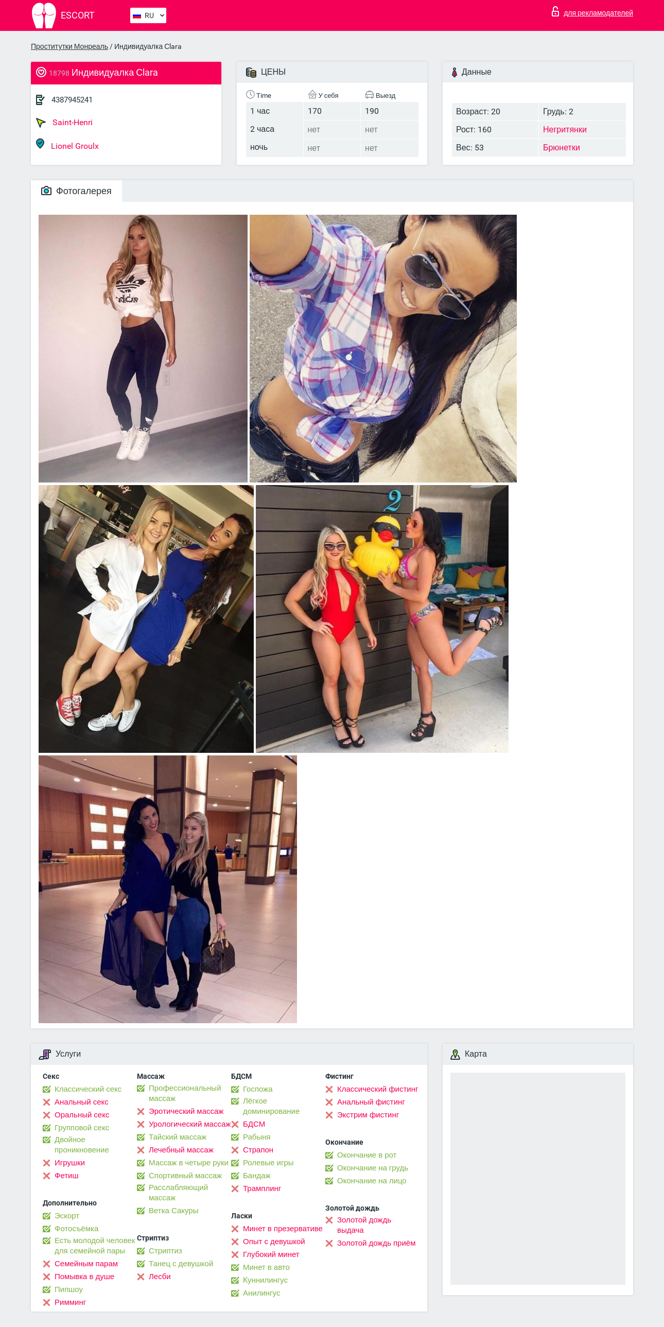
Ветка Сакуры (173, 1210)
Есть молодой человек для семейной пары (95, 1245)
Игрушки (70, 1162)
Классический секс (88, 1089)
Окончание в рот (366, 1155)
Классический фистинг (377, 1089)
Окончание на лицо (372, 1180)
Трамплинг (262, 1188)
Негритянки (565, 129)
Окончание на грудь (372, 1168)
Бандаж (257, 1175)
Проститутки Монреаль (69, 46)
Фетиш (67, 1175)
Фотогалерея (76, 190)
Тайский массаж (177, 1137)
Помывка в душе (84, 1276)
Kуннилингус (265, 1280)
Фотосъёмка (76, 1228)
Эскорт (67, 1215)
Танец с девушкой (181, 1263)
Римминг (70, 1302)
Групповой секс (82, 1127)
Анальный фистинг (371, 1102)
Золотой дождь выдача (364, 1225)
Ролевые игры (268, 1162)
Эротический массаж (186, 1111)
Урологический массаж (190, 1124)
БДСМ (254, 1124)
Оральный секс (82, 1114)
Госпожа (258, 1089)
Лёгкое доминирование (271, 1106)
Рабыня (257, 1137)
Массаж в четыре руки (189, 1162)
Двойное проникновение (82, 1144)
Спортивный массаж (185, 1175)
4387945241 (72, 100)
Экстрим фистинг (368, 1114)
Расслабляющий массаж (178, 1192)
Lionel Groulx (67, 144)
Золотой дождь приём (376, 1243)
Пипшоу (69, 1289)
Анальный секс (82, 1102)
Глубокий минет (271, 1254)
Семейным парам (86, 1263)
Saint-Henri (64, 122)
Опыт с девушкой (274, 1241)
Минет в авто (266, 1267)
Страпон (258, 1149)
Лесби (160, 1276)
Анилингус (261, 1293)
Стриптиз (165, 1250)
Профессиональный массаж (185, 1093)
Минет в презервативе (283, 1228)
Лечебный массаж (181, 1149)
